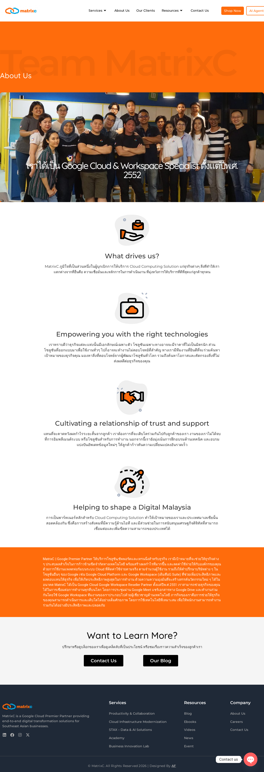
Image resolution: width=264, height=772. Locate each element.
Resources (172, 10)
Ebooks (190, 721)
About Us (121, 10)
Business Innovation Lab (129, 744)
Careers (236, 721)
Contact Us (200, 10)
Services (97, 10)
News (188, 737)
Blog (188, 713)
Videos (189, 729)
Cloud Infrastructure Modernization (138, 721)
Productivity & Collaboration (132, 713)
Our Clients (145, 10)
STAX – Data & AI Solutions (130, 729)
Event (189, 744)
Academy (116, 737)
